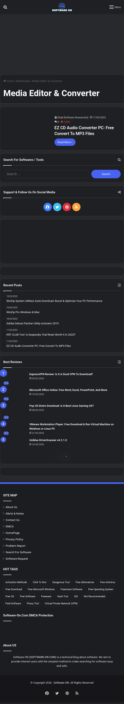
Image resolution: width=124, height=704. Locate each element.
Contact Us (13, 520)
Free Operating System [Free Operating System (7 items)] (100, 589)
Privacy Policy (14, 539)
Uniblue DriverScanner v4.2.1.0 (48, 440)
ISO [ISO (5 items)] (76, 596)
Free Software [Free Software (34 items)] (27, 596)
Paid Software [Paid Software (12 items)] (13, 603)
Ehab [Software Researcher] (73, 117)
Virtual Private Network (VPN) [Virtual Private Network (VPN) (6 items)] (61, 603)
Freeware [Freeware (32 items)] (46, 596)
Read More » (65, 142)
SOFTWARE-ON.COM (42, 657)
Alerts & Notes (15, 513)
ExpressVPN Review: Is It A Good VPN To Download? (61, 374)
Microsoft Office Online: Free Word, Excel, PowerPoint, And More (68, 390)
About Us (11, 507)
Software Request (17, 558)
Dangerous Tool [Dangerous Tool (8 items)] (61, 582)
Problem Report (15, 545)
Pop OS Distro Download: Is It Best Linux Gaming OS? (61, 405)
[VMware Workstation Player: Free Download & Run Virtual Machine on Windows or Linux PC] (14, 428)
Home (8, 81)
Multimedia (23, 81)
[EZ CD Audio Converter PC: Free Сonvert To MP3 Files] (26, 128)
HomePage (13, 532)
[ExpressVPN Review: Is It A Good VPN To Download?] (14, 378)
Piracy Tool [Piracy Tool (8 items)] (33, 603)
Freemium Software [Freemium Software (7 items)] (71, 589)
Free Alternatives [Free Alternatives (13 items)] (85, 582)
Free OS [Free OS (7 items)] (9, 596)
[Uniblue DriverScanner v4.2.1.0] (14, 444)
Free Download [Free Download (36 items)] (13, 589)
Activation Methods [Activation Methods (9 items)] (16, 582)
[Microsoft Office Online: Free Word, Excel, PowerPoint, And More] (14, 394)
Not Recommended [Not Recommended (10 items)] (94, 596)
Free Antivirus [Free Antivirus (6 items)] (107, 582)
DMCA (10, 526)
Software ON (61, 682)
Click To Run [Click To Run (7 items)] (40, 582)
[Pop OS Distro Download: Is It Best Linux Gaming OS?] (14, 411)
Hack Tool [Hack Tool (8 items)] (62, 596)
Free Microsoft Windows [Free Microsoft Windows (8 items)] (41, 589)
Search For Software (18, 552)
